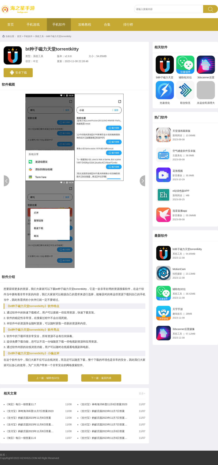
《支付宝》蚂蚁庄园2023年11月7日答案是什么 (103, 424)
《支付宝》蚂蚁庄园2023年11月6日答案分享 (103, 437)
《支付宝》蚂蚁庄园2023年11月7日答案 (102, 411)
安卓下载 (18, 72)
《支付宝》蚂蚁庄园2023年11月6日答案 (102, 431)
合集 (107, 24)
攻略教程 (84, 24)
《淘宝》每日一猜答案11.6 (20, 437)
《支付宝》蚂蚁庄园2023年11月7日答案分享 (103, 417)
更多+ (142, 393)
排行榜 (128, 24)
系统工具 (39, 36)
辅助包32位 (52, 378)
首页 (10, 24)
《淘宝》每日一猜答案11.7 (20, 404)
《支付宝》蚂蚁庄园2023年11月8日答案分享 (30, 424)
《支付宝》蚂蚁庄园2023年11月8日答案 (28, 417)
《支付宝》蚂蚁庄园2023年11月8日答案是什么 (30, 431)
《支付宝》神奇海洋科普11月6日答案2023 (103, 404)
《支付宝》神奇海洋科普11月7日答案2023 (29, 411)
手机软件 (58, 24)
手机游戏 (33, 24)
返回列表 (106, 378)
